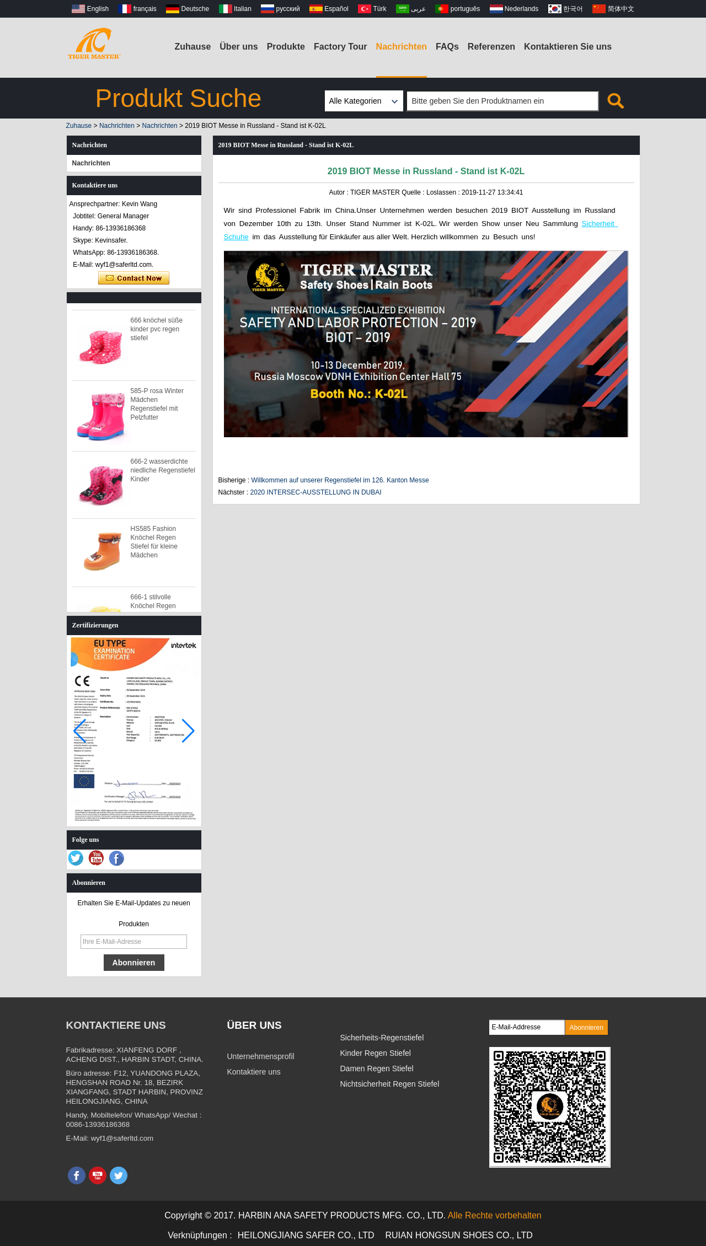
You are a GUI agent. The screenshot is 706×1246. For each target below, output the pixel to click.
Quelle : (414, 192)
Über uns (239, 46)
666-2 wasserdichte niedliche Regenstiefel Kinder (163, 473)
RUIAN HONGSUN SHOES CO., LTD (459, 1235)
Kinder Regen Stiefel (375, 1053)
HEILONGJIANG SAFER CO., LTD (306, 1235)
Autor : (339, 192)
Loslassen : (444, 192)
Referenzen (491, 46)
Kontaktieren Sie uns (568, 46)
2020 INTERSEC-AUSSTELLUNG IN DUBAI (316, 492)
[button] (188, 731)
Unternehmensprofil (261, 1056)
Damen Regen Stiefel (377, 1068)
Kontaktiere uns (254, 1071)
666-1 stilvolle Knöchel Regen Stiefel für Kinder (155, 608)
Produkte (286, 46)
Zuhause (193, 46)
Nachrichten (401, 46)
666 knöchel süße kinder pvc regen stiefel (157, 332)
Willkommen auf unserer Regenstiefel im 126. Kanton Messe (340, 480)
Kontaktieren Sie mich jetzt (133, 278)
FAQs (447, 46)
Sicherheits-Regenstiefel (382, 1037)
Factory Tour (340, 46)
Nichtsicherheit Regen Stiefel (390, 1083)
